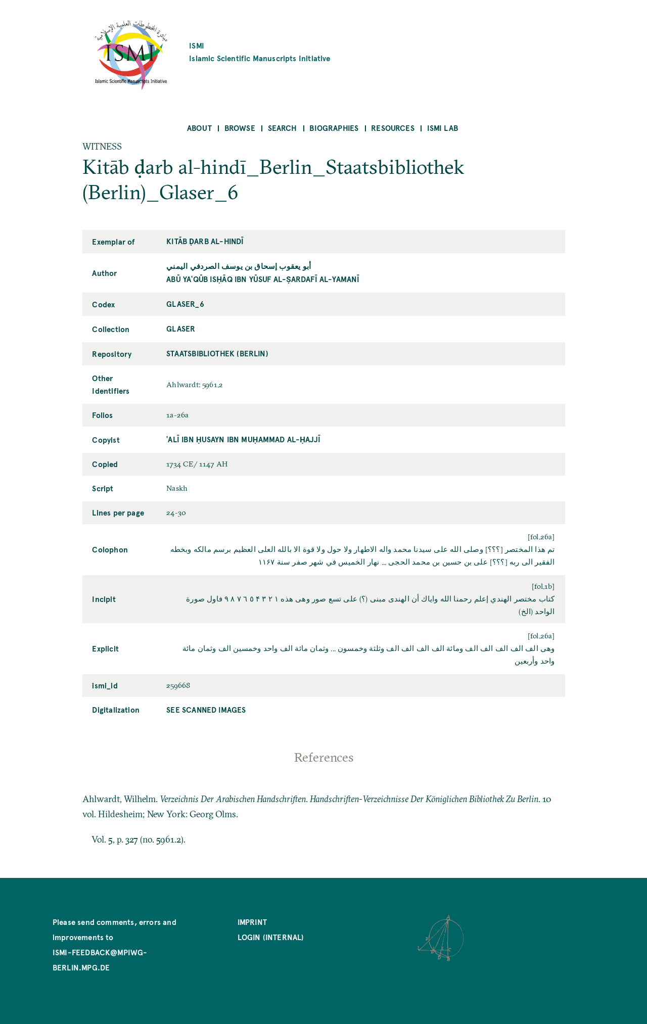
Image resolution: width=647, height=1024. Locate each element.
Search (282, 127)
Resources (392, 127)
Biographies (333, 127)
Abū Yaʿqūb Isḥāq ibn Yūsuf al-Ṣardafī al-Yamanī (262, 278)
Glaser (180, 328)
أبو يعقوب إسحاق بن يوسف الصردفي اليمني (238, 265)
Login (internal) (271, 937)
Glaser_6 (185, 303)
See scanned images (206, 709)
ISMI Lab (442, 127)
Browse (239, 127)
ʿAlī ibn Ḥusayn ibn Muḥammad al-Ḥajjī (243, 439)
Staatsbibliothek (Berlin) (217, 353)
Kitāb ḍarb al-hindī (205, 241)
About (199, 127)
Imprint (252, 921)
